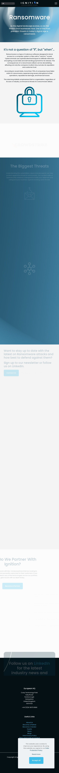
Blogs (29, 733)
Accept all (36, 760)
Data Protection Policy (39, 749)
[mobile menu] (56, 3)
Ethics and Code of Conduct (29, 738)
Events (29, 729)
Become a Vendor (29, 727)
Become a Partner (29, 725)
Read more (36, 754)
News (29, 731)
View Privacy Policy (30, 735)
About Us (29, 722)
